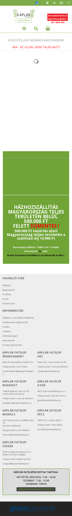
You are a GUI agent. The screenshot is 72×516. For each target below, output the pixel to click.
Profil (61, 3)
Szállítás (7, 331)
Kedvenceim (9, 303)
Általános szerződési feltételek (18, 317)
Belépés (54, 3)
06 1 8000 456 (57, 22)
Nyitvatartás (9, 340)
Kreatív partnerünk (12, 344)
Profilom (7, 294)
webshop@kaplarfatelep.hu (36, 489)
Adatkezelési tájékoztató (15, 322)
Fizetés (6, 326)
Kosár (6, 298)
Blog (47, 3)
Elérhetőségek (10, 335)
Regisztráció (9, 289)
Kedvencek (68, 3)
